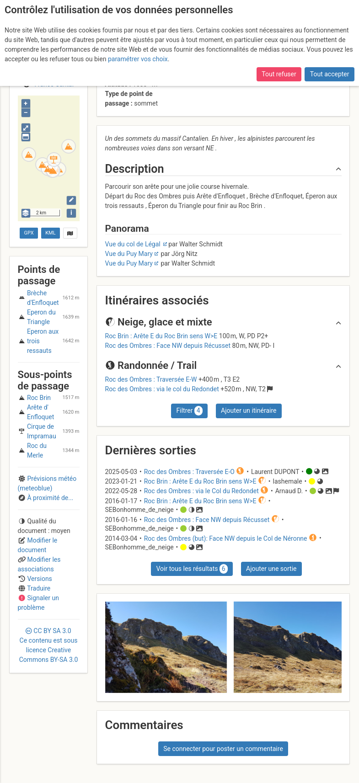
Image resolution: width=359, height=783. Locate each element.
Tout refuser (279, 74)
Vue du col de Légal (133, 244)
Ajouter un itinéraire (248, 410)
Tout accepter (329, 74)
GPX (29, 233)
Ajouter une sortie (271, 568)
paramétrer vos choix (138, 59)
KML (50, 233)
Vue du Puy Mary (129, 253)
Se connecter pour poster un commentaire (223, 748)
